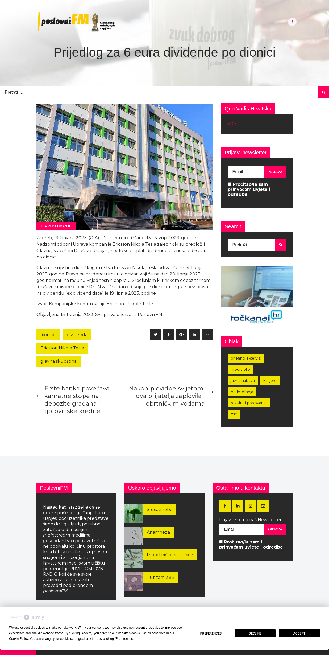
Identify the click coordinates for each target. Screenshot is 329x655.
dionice (48, 334)
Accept (299, 633)
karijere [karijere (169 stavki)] (270, 380)
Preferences (211, 633)
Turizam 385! (161, 577)
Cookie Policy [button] (18, 639)
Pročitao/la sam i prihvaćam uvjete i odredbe (249, 189)
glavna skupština (58, 361)
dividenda (77, 334)
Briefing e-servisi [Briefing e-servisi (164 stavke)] (246, 358)
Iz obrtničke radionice (170, 554)
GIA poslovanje (56, 226)
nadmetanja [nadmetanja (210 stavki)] (242, 391)
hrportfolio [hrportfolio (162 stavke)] (240, 369)
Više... (233, 123)
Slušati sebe (160, 509)
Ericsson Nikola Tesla (62, 348)
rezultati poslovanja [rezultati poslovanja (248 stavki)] (248, 403)
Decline (255, 633)
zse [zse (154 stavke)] (234, 414)
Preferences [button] (124, 639)
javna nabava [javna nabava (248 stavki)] (243, 380)
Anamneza (158, 532)
